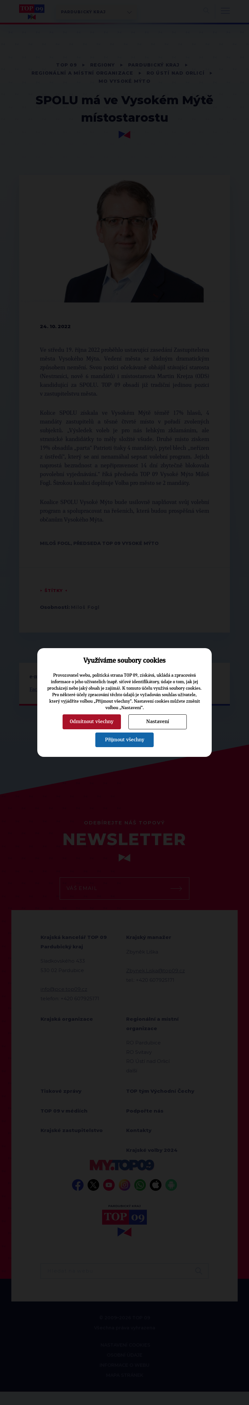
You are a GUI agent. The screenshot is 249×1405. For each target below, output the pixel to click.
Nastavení (157, 721)
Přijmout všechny (124, 739)
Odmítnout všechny (91, 721)
